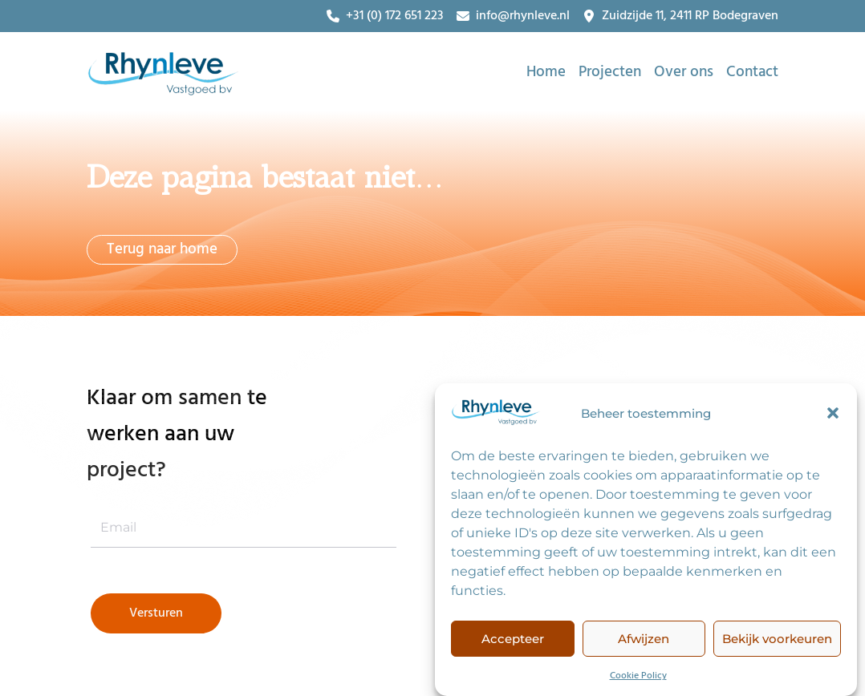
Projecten (610, 72)
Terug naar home (162, 249)
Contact (752, 72)
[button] (833, 415)
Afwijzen (643, 641)
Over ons (683, 72)
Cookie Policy (638, 678)
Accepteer (512, 641)
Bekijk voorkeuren (777, 641)
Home (546, 72)
